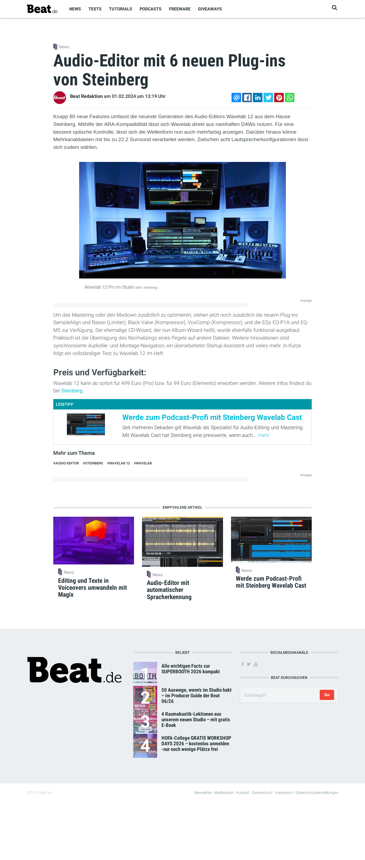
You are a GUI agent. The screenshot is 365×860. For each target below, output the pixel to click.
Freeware (179, 8)
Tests (95, 8)
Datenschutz (262, 792)
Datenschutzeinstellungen (316, 792)
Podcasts (150, 8)
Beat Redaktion (86, 96)
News (75, 8)
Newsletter (203, 792)
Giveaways (210, 8)
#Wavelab (143, 463)
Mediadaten (224, 792)
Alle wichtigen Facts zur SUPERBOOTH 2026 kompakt (190, 669)
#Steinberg (93, 463)
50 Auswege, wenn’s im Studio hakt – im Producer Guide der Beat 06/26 (196, 695)
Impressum (284, 792)
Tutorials (120, 8)
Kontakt (242, 792)
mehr (263, 435)
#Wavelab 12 (118, 463)
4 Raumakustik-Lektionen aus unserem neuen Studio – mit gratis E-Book (195, 719)
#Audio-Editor (66, 463)
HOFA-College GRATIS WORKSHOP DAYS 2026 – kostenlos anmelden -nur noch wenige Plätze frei (196, 743)
